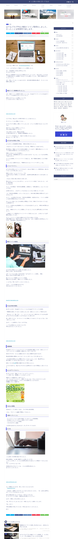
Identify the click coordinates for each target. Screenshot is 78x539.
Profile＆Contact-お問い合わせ (65, 64)
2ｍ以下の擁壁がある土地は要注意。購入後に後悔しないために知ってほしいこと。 (64, 164)
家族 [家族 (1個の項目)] (66, 106)
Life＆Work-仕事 (65, 53)
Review (34, 5)
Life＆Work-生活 (65, 57)
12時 (15, 363)
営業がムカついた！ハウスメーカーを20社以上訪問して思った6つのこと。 (64, 160)
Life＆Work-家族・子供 (65, 56)
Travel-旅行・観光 (65, 84)
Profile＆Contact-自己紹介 (65, 65)
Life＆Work (42, 6)
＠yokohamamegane (24, 65)
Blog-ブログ (65, 34)
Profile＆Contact (69, 6)
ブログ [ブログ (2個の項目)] (70, 103)
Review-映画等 (65, 72)
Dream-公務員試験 (65, 41)
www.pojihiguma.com (11, 482)
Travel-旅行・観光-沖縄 (62, 88)
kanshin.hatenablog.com (12, 300)
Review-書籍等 (65, 73)
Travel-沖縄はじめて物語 (65, 93)
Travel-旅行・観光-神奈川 (63, 90)
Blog (51, 5)
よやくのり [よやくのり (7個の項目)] (62, 101)
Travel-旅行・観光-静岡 (62, 91)
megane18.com (11, 488)
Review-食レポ (65, 75)
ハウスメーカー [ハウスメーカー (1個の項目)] (64, 103)
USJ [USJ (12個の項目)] (56, 101)
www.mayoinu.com (10, 113)
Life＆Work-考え (65, 59)
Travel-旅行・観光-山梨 (62, 87)
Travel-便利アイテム (65, 82)
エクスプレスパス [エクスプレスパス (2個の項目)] (69, 101)
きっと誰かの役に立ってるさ (39, 1)
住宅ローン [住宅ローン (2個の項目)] (57, 106)
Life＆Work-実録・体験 (65, 54)
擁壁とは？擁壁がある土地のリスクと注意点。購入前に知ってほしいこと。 (64, 169)
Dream (25, 5)
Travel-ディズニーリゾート (65, 79)
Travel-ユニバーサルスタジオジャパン (65, 81)
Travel (59, 5)
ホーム (8, 5)
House (16, 5)
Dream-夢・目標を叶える (65, 42)
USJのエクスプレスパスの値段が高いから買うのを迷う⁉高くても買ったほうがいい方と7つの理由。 (64, 154)
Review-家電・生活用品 (65, 71)
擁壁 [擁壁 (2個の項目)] (71, 106)
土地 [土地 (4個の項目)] (62, 106)
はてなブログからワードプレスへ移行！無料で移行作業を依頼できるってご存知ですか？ (64, 148)
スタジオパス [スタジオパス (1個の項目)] (57, 103)
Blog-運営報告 (65, 36)
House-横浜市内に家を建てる (65, 48)
